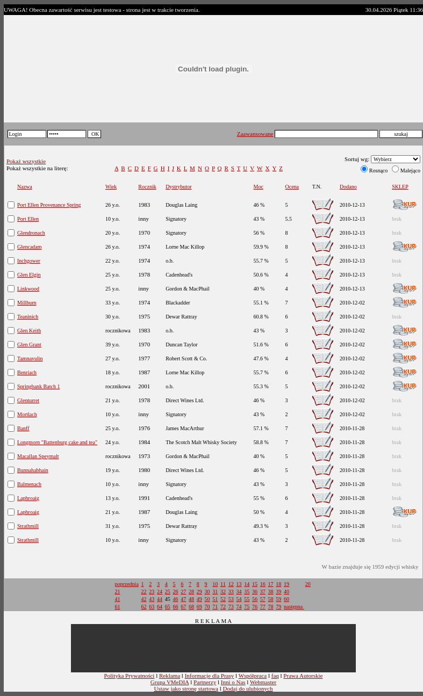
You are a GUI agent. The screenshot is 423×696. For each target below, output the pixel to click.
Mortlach (27, 414)
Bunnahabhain (32, 470)
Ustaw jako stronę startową (186, 688)
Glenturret (28, 400)
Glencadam (29, 247)
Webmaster (263, 682)
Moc (258, 187)
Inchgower (28, 261)
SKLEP (400, 187)
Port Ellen (28, 219)
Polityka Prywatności (129, 675)
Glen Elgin (29, 275)
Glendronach (31, 233)
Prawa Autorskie (302, 675)
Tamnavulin (30, 358)
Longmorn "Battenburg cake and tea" (57, 442)
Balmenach (29, 484)
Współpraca (253, 675)
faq (275, 675)
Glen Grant (29, 344)
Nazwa (24, 187)
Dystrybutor (178, 187)
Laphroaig (28, 498)
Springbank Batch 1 (38, 386)
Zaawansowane (255, 133)
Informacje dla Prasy (209, 675)
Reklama (169, 675)
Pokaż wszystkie (26, 161)
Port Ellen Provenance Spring (49, 205)
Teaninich (27, 317)
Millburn (27, 303)
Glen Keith (29, 331)
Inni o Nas (233, 682)
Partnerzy (204, 682)
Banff (23, 428)
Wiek (111, 187)
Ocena (292, 187)
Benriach (27, 372)
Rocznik (147, 187)
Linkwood (28, 289)
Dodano (348, 187)
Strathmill (28, 526)
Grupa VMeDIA (169, 682)
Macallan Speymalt (38, 456)
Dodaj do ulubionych (248, 688)
